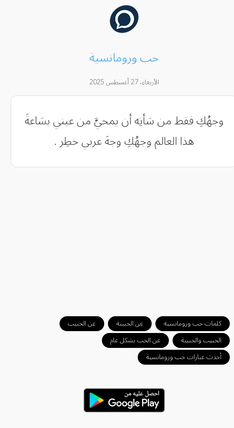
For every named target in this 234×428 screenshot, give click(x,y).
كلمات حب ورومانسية (185, 323)
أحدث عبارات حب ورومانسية (176, 357)
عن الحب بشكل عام (128, 340)
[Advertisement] (117, 237)
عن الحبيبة (122, 323)
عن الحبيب (75, 323)
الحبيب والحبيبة (194, 340)
